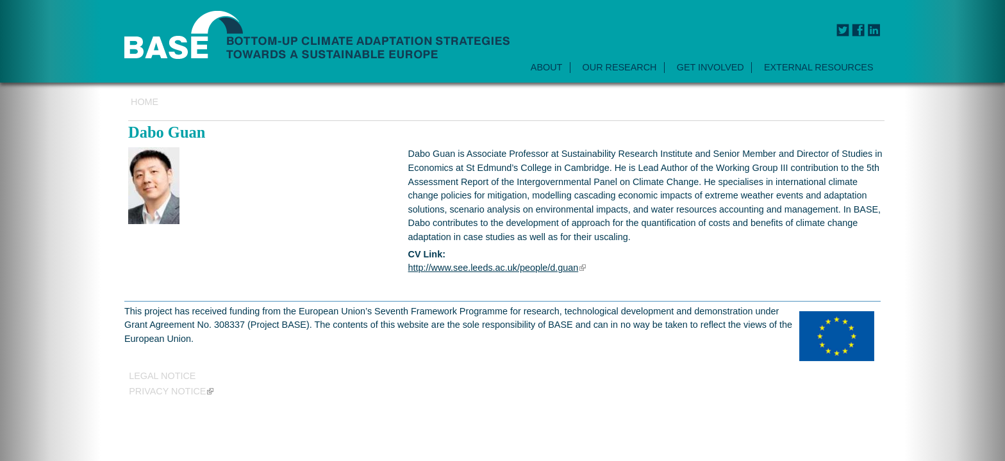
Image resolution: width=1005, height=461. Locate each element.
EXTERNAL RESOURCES (819, 67)
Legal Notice (162, 376)
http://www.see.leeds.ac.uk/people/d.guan (497, 268)
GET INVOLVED (710, 67)
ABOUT (547, 67)
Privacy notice (171, 391)
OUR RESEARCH (620, 67)
